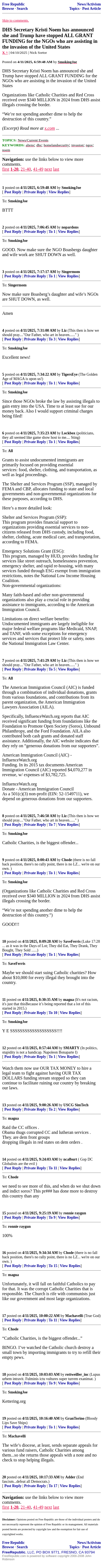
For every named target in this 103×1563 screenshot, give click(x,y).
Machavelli (74, 1316)
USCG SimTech (75, 1105)
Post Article (91, 9)
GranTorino (75, 1418)
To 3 (52, 339)
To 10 (53, 1013)
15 (4, 1213)
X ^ (5, 53)
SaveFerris (72, 941)
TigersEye (70, 374)
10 (4, 941)
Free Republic (13, 4)
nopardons (70, 227)
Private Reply (35, 192)
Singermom (71, 272)
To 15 (53, 1266)
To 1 (52, 232)
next (48, 169)
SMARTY (71, 1048)
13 (4, 1105)
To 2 (52, 1109)
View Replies (59, 192)
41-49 (38, 169)
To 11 (53, 1168)
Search (22, 9)
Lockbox (69, 433)
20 (4, 1477)
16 (4, 1253)
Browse (8, 9)
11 (4, 1000)
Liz (64, 330)
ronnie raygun (74, 1213)
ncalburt (70, 1159)
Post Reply (12, 192)
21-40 (26, 169)
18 (4, 1374)
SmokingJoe (71, 188)
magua (68, 1000)
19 (4, 1418)
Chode (67, 860)
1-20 (14, 169)
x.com (49, 128)
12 (4, 1048)
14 (4, 1159)
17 (4, 1316)
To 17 (53, 1486)
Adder (70, 1477)
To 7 (52, 825)
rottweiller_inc (77, 1374)
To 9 (52, 1217)
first (5, 169)
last (56, 169)
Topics (74, 9)
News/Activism (89, 4)
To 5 (52, 669)
